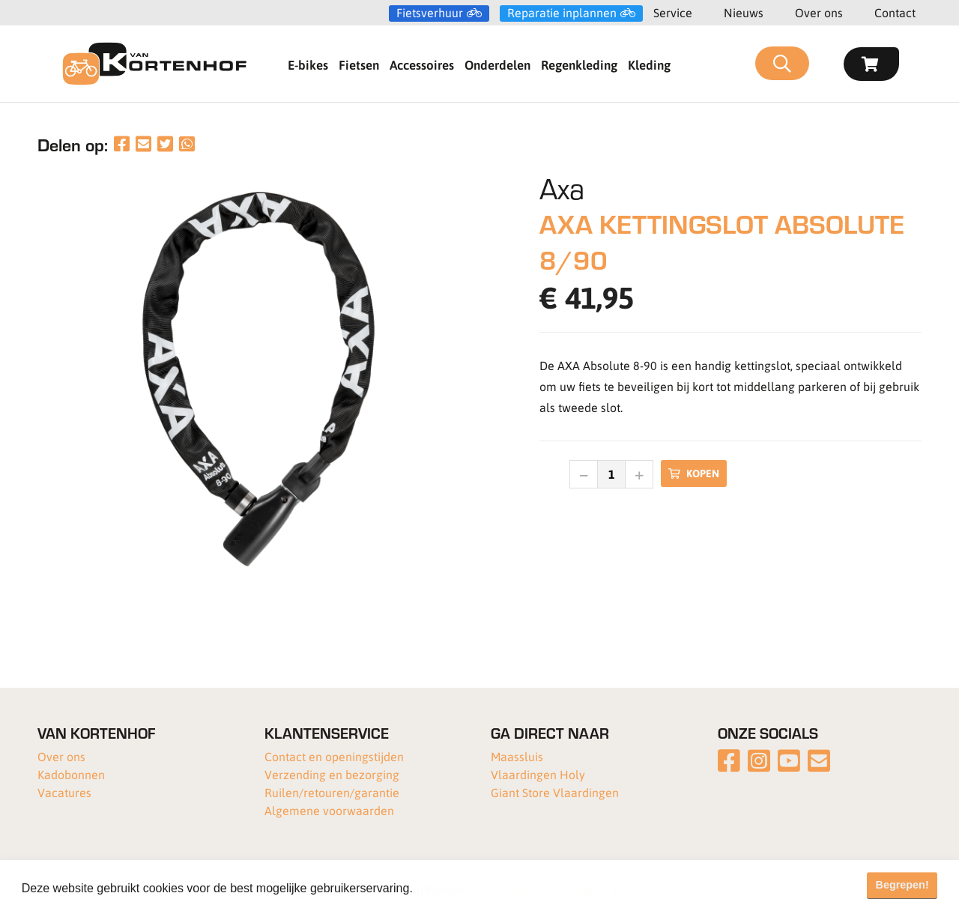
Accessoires (422, 64)
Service (672, 12)
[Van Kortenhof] (154, 63)
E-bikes (308, 64)
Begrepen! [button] (902, 885)
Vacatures (64, 792)
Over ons (819, 12)
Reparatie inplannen (562, 12)
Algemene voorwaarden (329, 810)
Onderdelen (497, 64)
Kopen (693, 473)
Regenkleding (579, 64)
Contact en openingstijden (334, 756)
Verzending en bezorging (331, 774)
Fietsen (359, 64)
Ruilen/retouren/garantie (331, 792)
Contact (895, 12)
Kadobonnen (71, 774)
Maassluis (517, 756)
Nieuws (743, 12)
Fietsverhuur (429, 12)
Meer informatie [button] (459, 888)
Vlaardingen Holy (538, 774)
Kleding (649, 64)
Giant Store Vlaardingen (555, 792)
